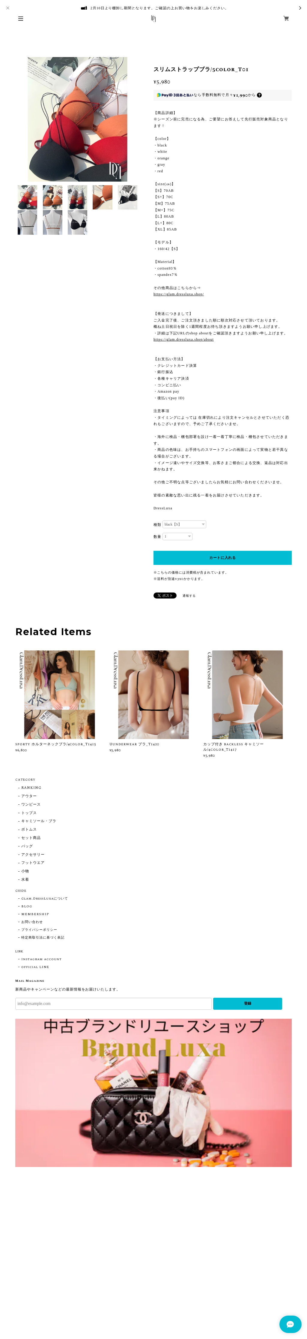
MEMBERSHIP (35, 914)
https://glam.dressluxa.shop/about (184, 339)
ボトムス (29, 829)
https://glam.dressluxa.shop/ (179, 294)
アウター (29, 796)
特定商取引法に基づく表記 (42, 937)
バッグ (27, 846)
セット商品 (31, 838)
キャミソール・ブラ (38, 821)
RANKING (31, 788)
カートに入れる (222, 558)
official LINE (35, 967)
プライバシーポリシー (39, 929)
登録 (247, 1003)
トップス (29, 813)
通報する (189, 595)
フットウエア (33, 863)
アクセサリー (33, 855)
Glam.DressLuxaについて (44, 898)
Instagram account (41, 959)
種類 (157, 525)
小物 (25, 871)
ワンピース (31, 804)
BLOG (26, 906)
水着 (25, 879)
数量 (157, 537)
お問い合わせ (32, 922)
